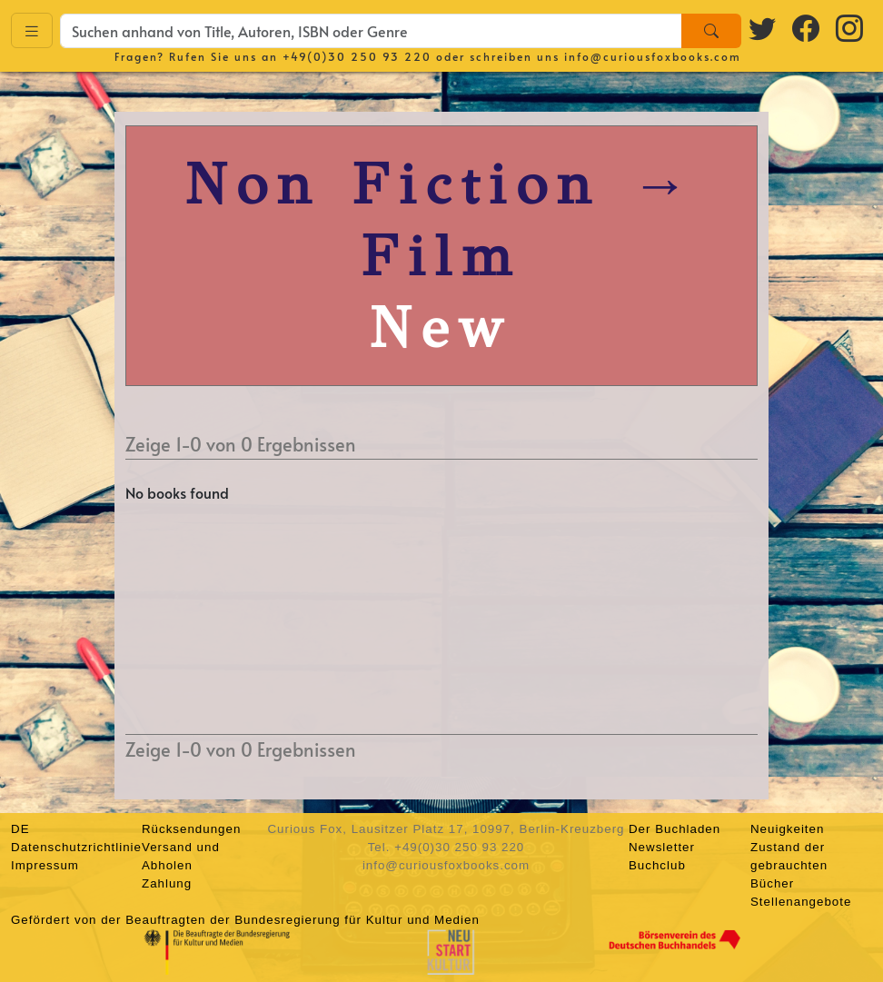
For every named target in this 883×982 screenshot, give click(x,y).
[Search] (711, 31)
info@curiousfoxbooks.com (652, 56)
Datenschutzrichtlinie (76, 847)
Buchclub (657, 865)
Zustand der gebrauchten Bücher (789, 865)
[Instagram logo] (850, 27)
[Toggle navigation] (32, 30)
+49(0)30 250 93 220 (357, 56)
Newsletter (662, 847)
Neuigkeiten (787, 829)
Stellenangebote (800, 901)
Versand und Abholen (181, 856)
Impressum (45, 865)
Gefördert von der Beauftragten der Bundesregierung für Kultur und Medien (245, 920)
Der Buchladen (674, 829)
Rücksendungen (191, 829)
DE (20, 829)
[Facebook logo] (806, 27)
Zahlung (167, 883)
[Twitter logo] (763, 27)
